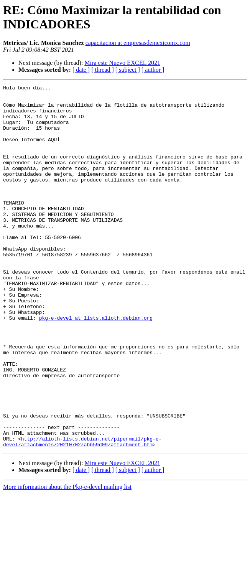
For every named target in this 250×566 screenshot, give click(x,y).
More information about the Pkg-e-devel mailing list (67, 559)
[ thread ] (102, 69)
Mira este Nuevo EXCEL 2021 (122, 62)
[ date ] (81, 69)
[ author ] (152, 69)
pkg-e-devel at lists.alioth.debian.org (96, 364)
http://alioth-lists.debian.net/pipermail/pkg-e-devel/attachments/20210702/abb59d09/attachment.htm (82, 513)
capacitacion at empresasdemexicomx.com (138, 43)
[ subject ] (127, 69)
